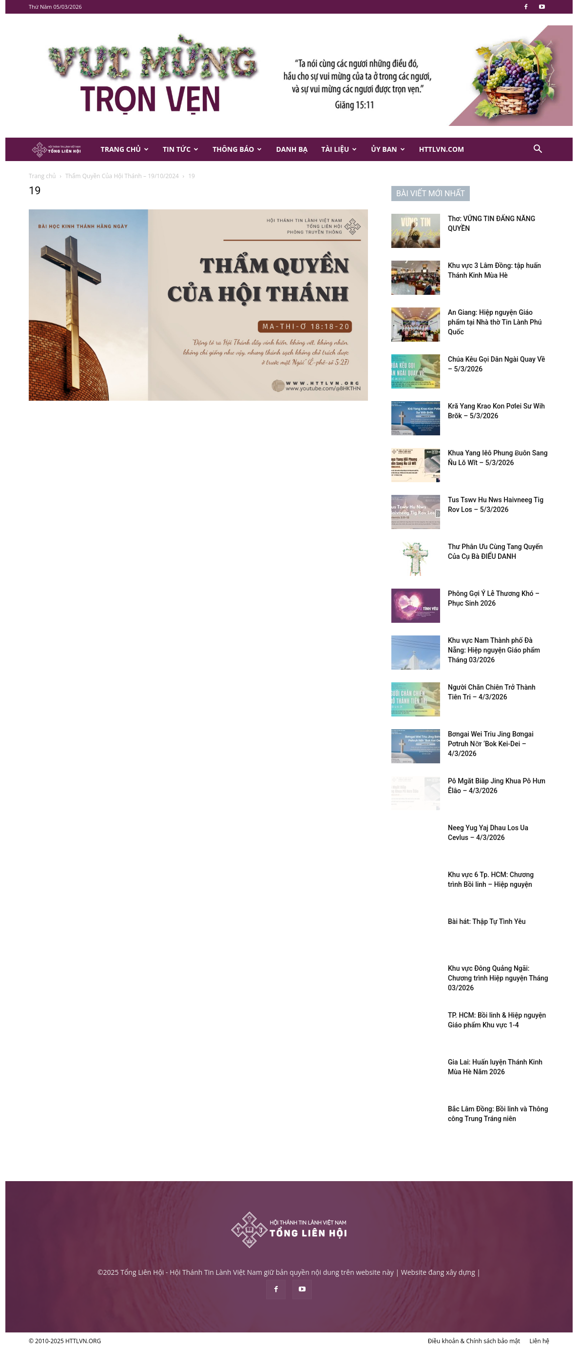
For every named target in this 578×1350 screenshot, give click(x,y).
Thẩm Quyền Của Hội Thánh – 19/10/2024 (122, 176)
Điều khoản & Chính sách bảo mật (474, 1341)
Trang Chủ (125, 149)
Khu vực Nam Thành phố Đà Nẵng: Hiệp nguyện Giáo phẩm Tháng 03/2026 (494, 650)
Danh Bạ (292, 149)
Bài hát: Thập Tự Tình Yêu (486, 921)
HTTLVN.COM (441, 149)
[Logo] (61, 150)
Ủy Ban (388, 149)
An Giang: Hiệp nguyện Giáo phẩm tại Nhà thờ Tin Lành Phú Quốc (495, 322)
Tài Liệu (339, 149)
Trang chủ (42, 176)
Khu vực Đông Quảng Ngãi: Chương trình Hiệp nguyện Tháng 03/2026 (498, 978)
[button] (537, 150)
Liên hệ (539, 1341)
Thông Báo (237, 149)
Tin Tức (180, 149)
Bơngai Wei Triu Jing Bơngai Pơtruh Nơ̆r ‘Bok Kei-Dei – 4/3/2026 (491, 743)
